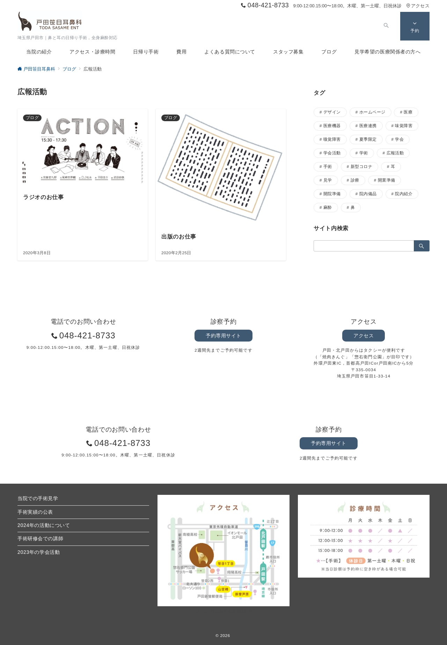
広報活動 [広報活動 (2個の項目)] (395, 153)
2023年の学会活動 (38, 552)
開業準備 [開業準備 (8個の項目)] (386, 180)
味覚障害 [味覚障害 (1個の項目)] (403, 125)
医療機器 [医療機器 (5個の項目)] (332, 125)
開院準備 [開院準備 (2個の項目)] (332, 193)
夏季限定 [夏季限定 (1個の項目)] (368, 139)
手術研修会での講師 (40, 538)
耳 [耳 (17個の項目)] (393, 166)
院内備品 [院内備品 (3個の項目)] (368, 193)
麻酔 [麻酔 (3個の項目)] (327, 207)
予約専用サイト (223, 335)
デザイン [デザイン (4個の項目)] (332, 112)
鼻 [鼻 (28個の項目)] (353, 207)
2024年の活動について (43, 525)
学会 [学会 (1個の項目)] (399, 139)
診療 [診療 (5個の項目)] (355, 180)
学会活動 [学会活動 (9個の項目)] (332, 153)
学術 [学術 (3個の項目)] (363, 153)
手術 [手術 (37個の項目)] (327, 166)
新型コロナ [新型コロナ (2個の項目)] (361, 166)
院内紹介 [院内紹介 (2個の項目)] (403, 193)
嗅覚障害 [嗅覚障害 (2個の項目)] (332, 139)
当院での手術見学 (37, 498)
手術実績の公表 (35, 512)
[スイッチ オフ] (384, 26)
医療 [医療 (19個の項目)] (408, 112)
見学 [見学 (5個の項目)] (327, 180)
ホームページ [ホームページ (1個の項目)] (372, 112)
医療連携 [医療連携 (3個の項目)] (368, 125)
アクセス (418, 5)
